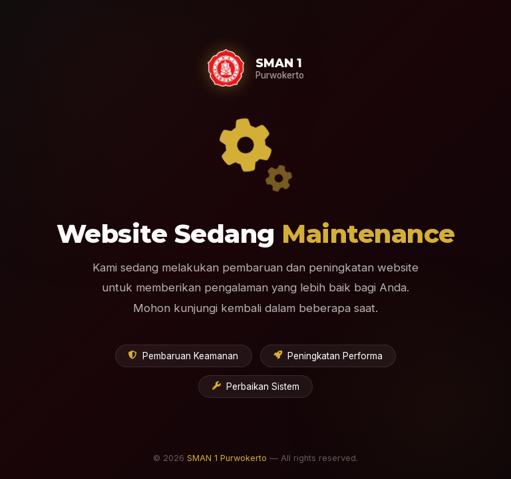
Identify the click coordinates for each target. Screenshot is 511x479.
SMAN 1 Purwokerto (227, 458)
